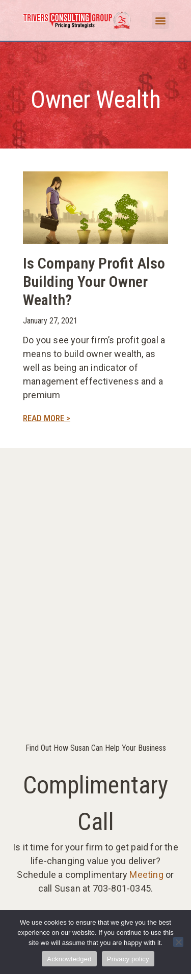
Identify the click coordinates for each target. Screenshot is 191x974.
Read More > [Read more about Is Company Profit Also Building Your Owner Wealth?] (46, 418)
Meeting (146, 874)
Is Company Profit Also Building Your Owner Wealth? (94, 281)
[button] (160, 20)
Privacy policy (128, 959)
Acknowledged (69, 959)
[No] (178, 942)
